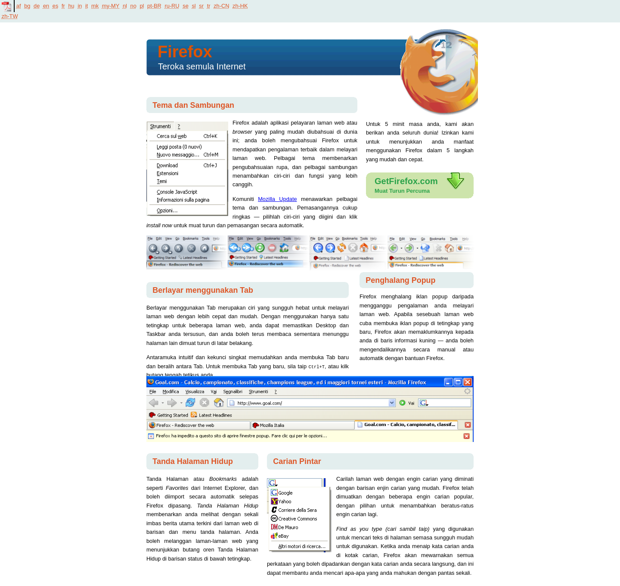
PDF (7, 6)
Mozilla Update (277, 199)
